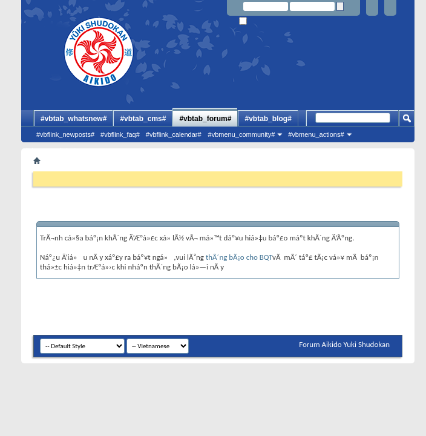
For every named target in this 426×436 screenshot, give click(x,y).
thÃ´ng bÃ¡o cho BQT (239, 257)
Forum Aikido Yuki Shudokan (344, 344)
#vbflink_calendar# (174, 134)
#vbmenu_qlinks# (51, 150)
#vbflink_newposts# (65, 134)
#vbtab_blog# (267, 118)
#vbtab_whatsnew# (73, 118)
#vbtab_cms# (143, 118)
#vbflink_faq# (120, 134)
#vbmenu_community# (241, 134)
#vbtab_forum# (205, 118)
